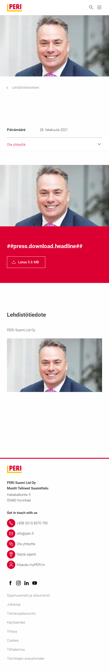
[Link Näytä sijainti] (54, 554)
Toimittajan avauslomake (25, 658)
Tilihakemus (16, 649)
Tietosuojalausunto (21, 613)
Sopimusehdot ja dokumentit (28, 595)
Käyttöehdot (16, 622)
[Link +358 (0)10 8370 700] (54, 523)
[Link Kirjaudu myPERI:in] (54, 565)
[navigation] (26, 87)
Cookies (13, 640)
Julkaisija (14, 604)
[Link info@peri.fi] (54, 533)
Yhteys (12, 631)
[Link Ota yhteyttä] (54, 544)
